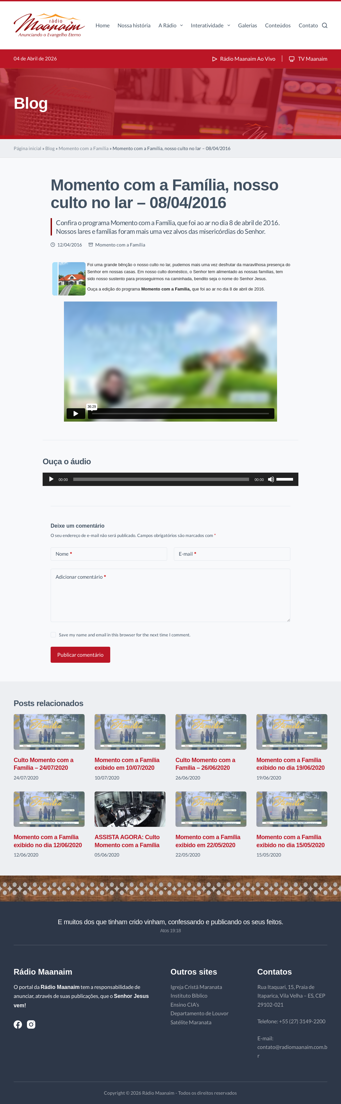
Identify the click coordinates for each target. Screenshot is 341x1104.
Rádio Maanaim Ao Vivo (243, 58)
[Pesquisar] (324, 25)
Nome (64, 554)
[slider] (161, 479)
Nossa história (134, 25)
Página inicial (27, 148)
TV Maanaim (307, 58)
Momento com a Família (84, 148)
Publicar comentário (80, 654)
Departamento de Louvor (199, 1013)
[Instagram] (31, 1024)
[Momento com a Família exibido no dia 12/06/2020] (49, 809)
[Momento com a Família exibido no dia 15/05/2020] (291, 809)
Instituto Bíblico (188, 995)
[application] (170, 479)
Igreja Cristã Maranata (196, 987)
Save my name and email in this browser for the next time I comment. (124, 634)
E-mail (187, 554)
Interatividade (211, 25)
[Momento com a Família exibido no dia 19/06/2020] (291, 732)
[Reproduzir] (51, 479)
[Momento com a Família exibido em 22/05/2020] (210, 809)
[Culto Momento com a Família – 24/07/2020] (49, 732)
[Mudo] (271, 479)
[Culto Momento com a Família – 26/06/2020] (210, 732)
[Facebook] (18, 1024)
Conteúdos (278, 25)
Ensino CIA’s (184, 1004)
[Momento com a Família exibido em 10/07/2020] (130, 732)
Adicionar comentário (81, 577)
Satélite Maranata (190, 1022)
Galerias (247, 25)
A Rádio (172, 25)
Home (103, 25)
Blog (50, 148)
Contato (308, 25)
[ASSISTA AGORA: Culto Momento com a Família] (130, 809)
